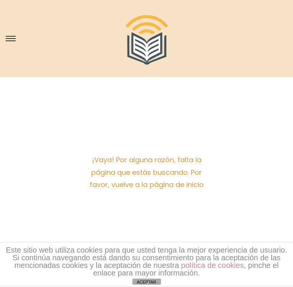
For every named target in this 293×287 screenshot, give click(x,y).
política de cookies (212, 265)
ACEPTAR (146, 282)
